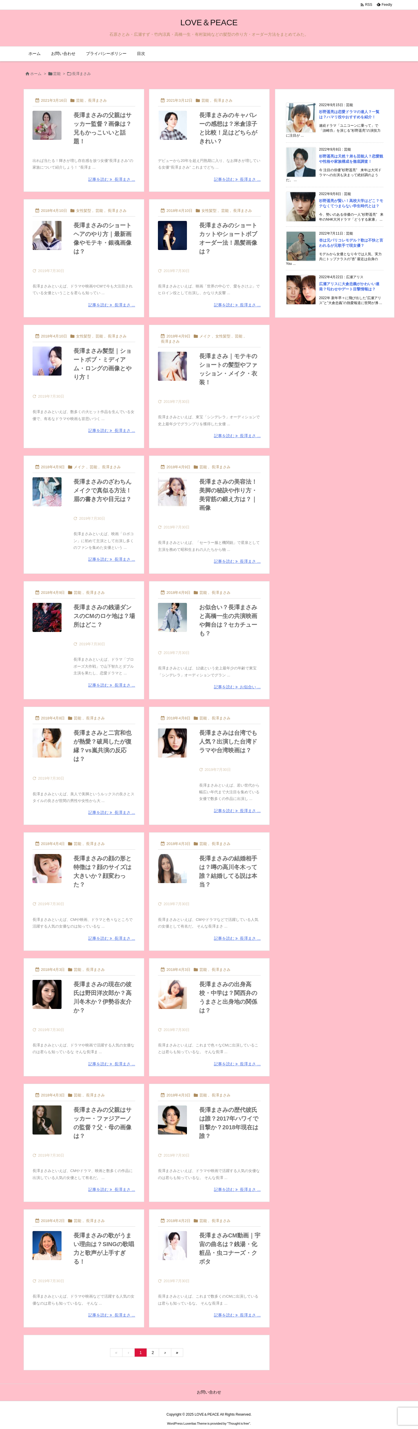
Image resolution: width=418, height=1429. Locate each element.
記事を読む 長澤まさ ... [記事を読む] (111, 179)
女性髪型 (83, 210)
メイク (205, 336)
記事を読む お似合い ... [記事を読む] (237, 687)
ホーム (36, 74)
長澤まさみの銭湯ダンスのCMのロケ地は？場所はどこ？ (104, 616)
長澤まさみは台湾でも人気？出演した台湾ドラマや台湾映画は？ (228, 741)
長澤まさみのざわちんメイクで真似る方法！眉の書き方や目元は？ (102, 490)
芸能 (57, 74)
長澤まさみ (97, 100)
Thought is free (238, 1423)
